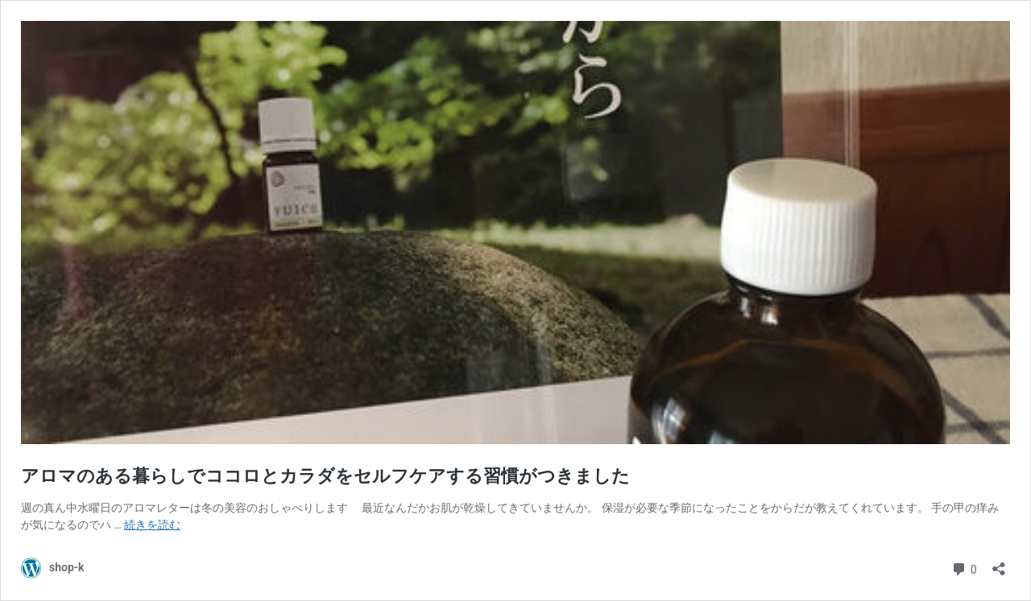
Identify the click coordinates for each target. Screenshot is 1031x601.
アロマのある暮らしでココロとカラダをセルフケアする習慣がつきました (325, 476)
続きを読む (152, 524)
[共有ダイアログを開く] (999, 563)
